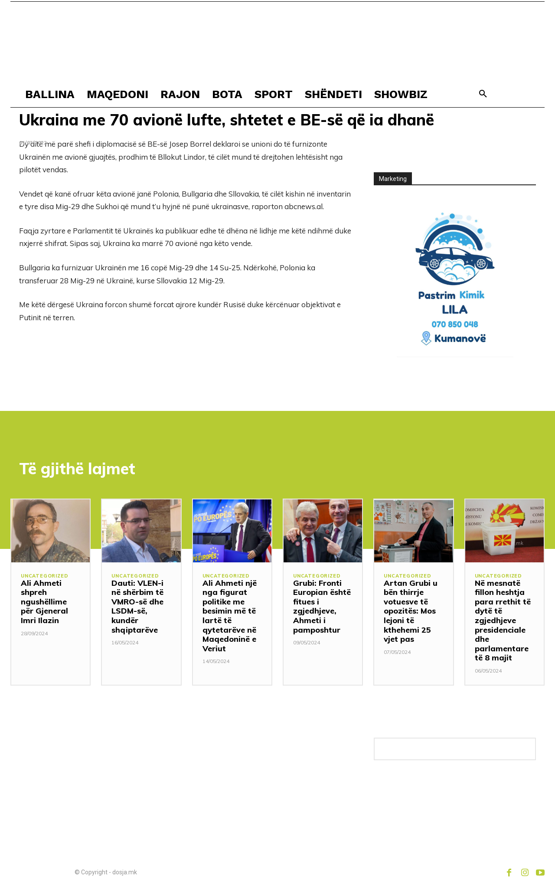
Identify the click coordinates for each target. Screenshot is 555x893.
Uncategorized (44, 576)
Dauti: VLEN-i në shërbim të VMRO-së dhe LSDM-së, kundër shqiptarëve (137, 606)
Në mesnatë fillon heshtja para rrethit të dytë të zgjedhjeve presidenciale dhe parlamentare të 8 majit (503, 620)
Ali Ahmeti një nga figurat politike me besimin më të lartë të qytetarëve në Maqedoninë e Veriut (229, 615)
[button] (483, 94)
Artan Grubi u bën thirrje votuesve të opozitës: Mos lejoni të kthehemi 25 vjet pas (410, 611)
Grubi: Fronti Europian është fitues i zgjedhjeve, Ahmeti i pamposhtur (322, 606)
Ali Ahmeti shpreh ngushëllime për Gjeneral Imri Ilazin (44, 601)
